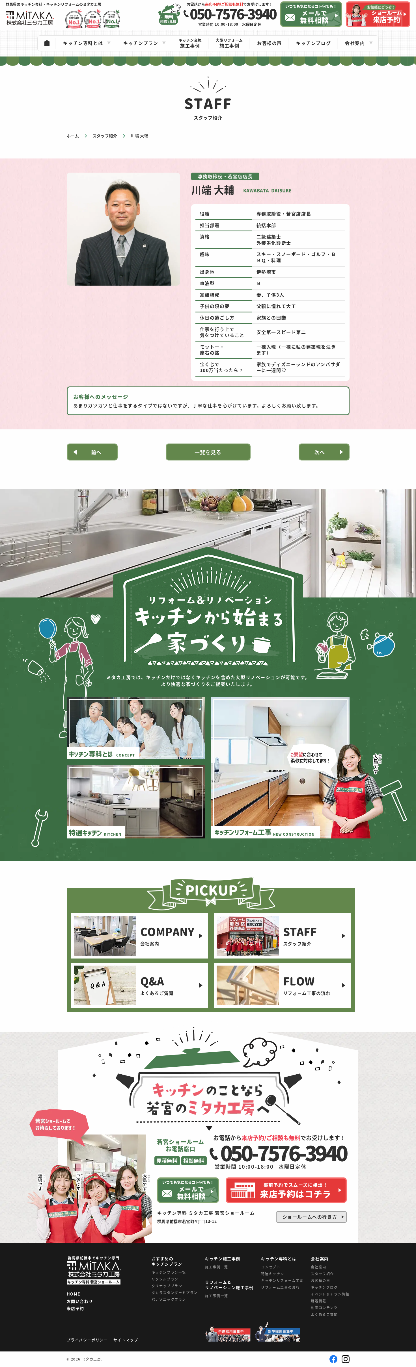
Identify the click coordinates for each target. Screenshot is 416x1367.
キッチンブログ (324, 1287)
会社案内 (318, 1266)
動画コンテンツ (324, 1307)
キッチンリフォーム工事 (282, 1280)
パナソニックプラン (169, 1299)
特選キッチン (272, 1273)
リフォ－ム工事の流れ (280, 1287)
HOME (74, 1294)
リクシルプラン (165, 1279)
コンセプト (270, 1266)
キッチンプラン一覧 (169, 1272)
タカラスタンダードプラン (175, 1292)
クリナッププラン (167, 1285)
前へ (96, 452)
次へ (319, 452)
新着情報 (318, 1300)
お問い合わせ (80, 1301)
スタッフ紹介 (322, 1273)
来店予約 (75, 1308)
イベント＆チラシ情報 (330, 1294)
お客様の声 (320, 1280)
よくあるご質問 (324, 1314)
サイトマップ (125, 1340)
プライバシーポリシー (87, 1340)
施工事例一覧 (216, 1266)
